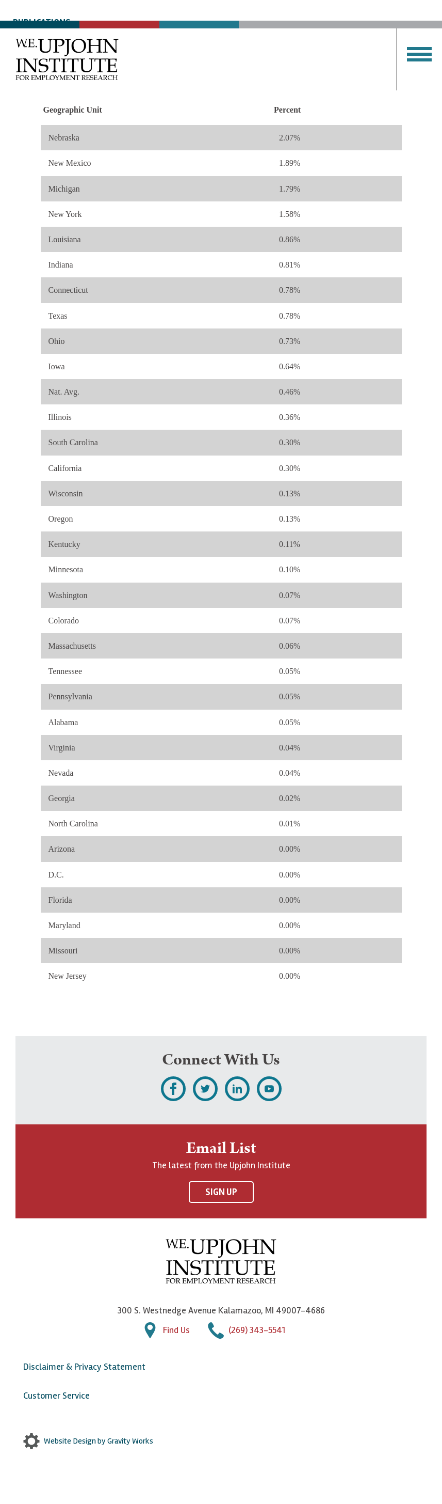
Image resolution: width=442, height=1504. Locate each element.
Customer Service (56, 1395)
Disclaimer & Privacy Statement (84, 1366)
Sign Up (221, 1192)
